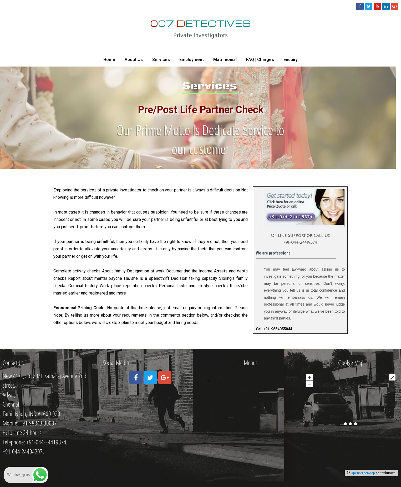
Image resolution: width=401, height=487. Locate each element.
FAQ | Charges (260, 59)
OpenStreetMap (363, 473)
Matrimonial (225, 59)
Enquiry (290, 59)
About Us (134, 59)
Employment (191, 59)
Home (109, 59)
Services (161, 59)
